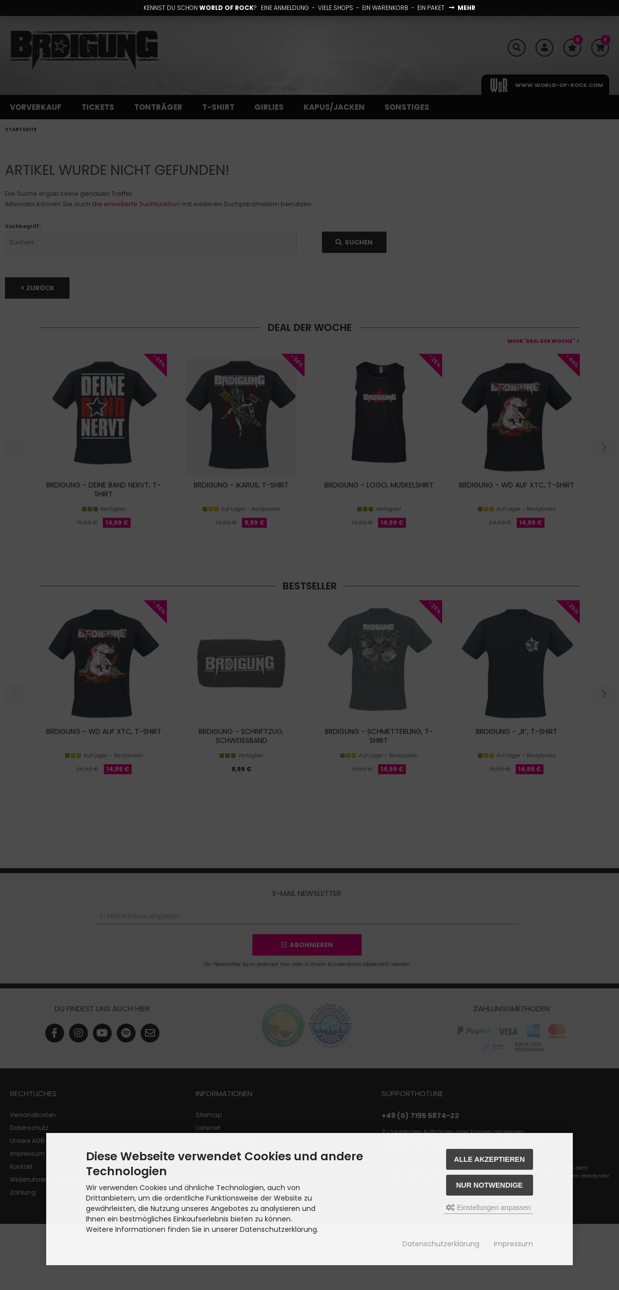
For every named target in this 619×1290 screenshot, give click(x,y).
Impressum (513, 1244)
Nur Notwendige (489, 1185)
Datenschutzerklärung (440, 1244)
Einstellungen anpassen (488, 1207)
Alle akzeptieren (489, 1159)
